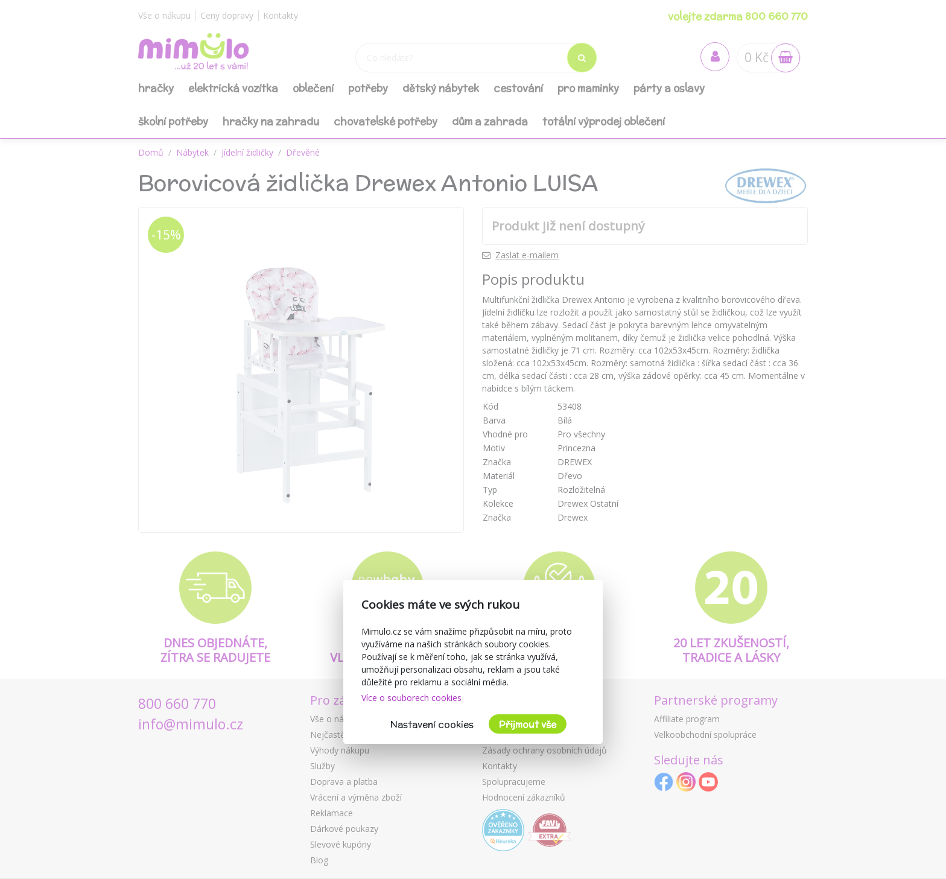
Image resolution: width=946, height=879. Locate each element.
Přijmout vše (527, 724)
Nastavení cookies (432, 724)
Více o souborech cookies (411, 697)
